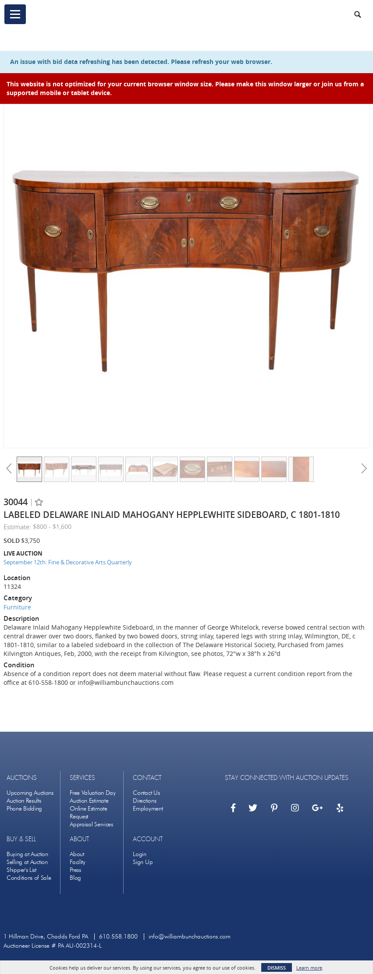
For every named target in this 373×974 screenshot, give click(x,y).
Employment (148, 808)
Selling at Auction (27, 862)
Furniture (17, 607)
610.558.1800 (118, 936)
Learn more (309, 967)
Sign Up (143, 862)
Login (139, 854)
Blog (75, 878)
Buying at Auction (27, 854)
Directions (144, 800)
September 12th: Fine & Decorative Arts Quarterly (68, 562)
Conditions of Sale (29, 878)
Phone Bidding (24, 808)
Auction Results (24, 800)
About (77, 854)
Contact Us (146, 793)
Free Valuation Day (93, 793)
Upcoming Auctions (30, 793)
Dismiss (276, 967)
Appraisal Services (91, 824)
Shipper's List (21, 870)
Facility (77, 862)
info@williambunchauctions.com (190, 936)
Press (75, 870)
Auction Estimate (89, 800)
